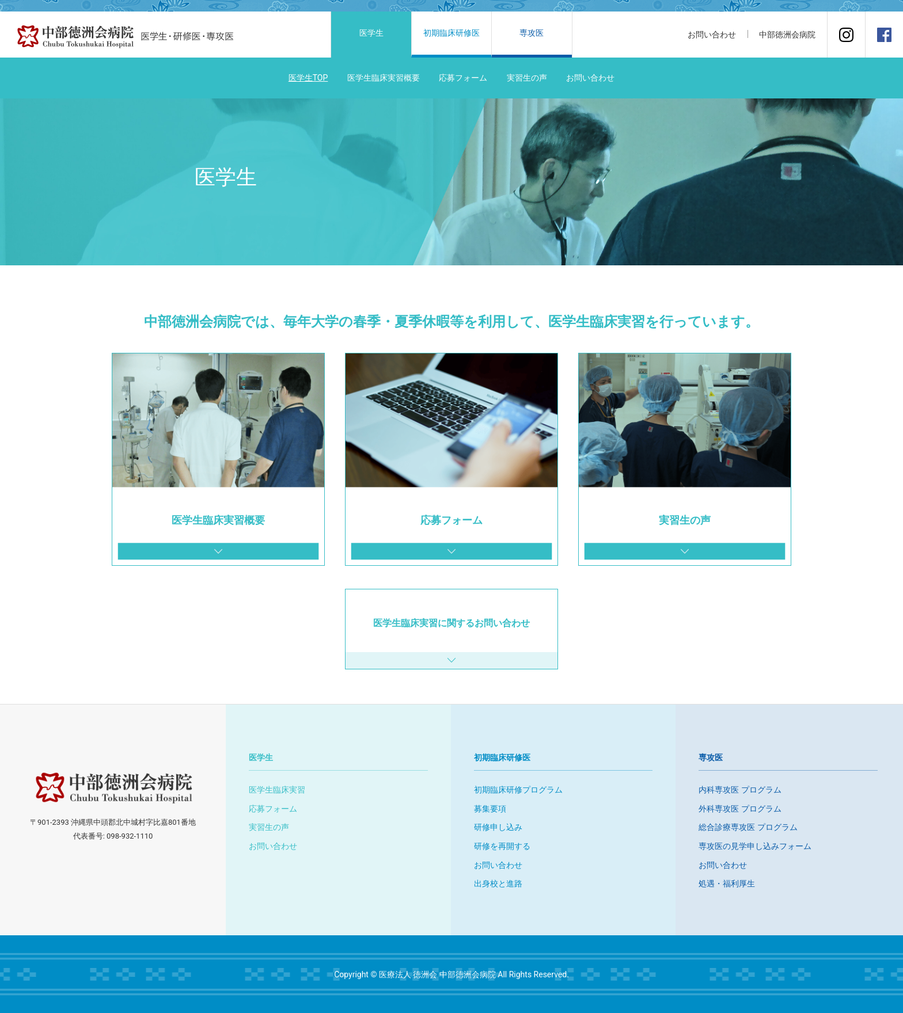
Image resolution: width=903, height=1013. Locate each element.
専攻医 (531, 32)
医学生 (371, 32)
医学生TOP (308, 77)
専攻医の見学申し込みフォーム (755, 846)
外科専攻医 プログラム (740, 808)
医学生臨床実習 (277, 789)
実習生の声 (527, 77)
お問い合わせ (590, 77)
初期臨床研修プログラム (518, 789)
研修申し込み (498, 827)
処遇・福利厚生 (727, 883)
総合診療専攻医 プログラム (748, 827)
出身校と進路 (498, 883)
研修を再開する (502, 846)
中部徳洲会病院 (787, 34)
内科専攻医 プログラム (740, 789)
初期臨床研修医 (451, 32)
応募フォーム (463, 77)
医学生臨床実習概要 (383, 77)
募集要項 (490, 808)
